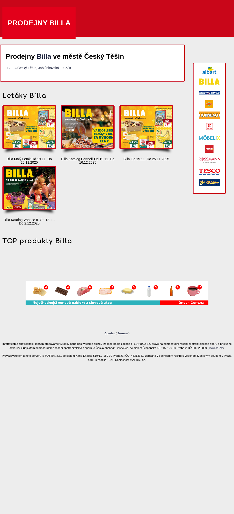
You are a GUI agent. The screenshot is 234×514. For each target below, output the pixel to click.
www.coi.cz (216, 347)
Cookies (110, 333)
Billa (44, 56)
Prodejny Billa (39, 23)
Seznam (122, 333)
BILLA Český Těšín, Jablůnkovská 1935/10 (39, 68)
